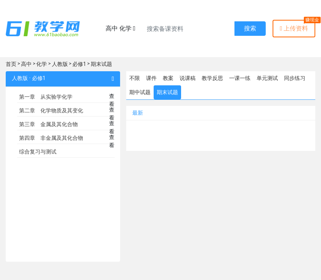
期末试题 (101, 64)
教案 (168, 78)
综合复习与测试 (37, 152)
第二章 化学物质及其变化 (51, 110)
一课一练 (239, 78)
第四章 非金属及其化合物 (51, 138)
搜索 (250, 28)
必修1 (79, 64)
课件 (151, 78)
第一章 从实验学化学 (45, 97)
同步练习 (294, 78)
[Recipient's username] (188, 28)
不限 (134, 78)
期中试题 (140, 92)
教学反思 (212, 78)
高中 (26, 64)
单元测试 (267, 78)
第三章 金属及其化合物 (48, 124)
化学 (41, 64)
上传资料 (294, 28)
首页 (11, 64)
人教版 (60, 64)
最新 (137, 113)
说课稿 (188, 78)
